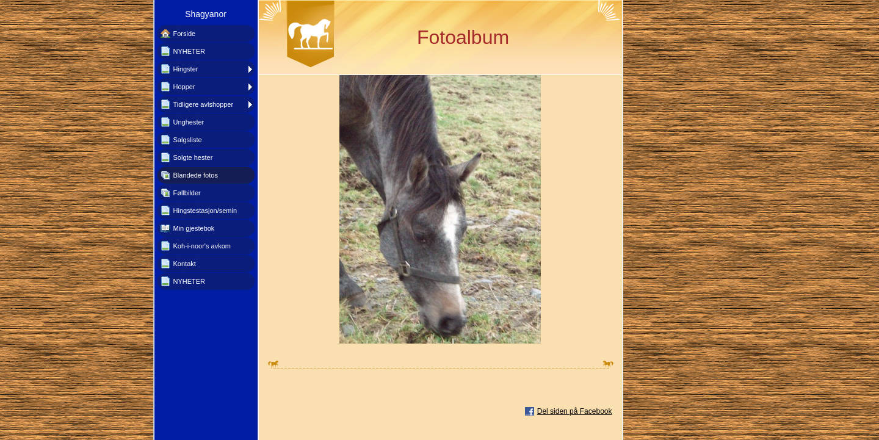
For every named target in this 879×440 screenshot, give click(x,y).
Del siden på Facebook (574, 411)
